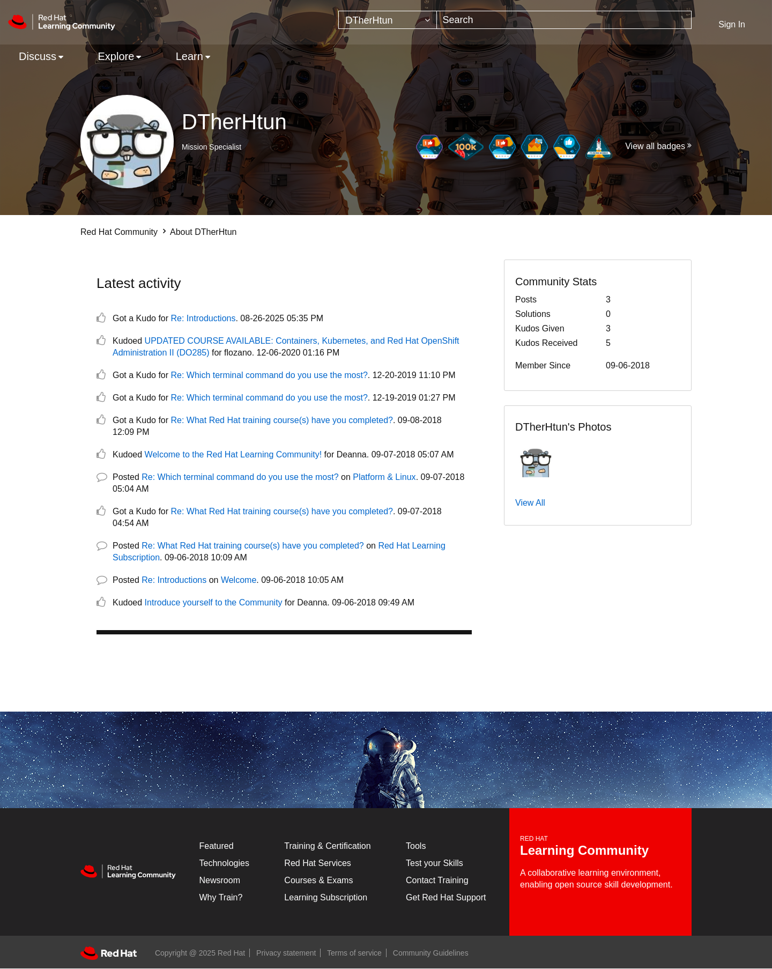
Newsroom (219, 880)
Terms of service (354, 953)
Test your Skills (434, 863)
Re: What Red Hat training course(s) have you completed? (282, 420)
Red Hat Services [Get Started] (317, 863)
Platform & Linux (384, 477)
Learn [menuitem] (189, 56)
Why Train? (221, 897)
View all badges (655, 146)
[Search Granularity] (387, 19)
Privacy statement (286, 953)
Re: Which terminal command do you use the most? (269, 375)
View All (530, 502)
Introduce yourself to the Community (214, 602)
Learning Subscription (325, 897)
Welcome (238, 580)
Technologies (224, 863)
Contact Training (437, 880)
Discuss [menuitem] (37, 56)
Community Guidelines (431, 953)
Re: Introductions (203, 318)
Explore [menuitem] (116, 56)
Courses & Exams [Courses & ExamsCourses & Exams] (318, 880)
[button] (536, 459)
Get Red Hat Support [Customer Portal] (446, 897)
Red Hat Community (119, 231)
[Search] (564, 20)
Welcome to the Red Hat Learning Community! (233, 454)
